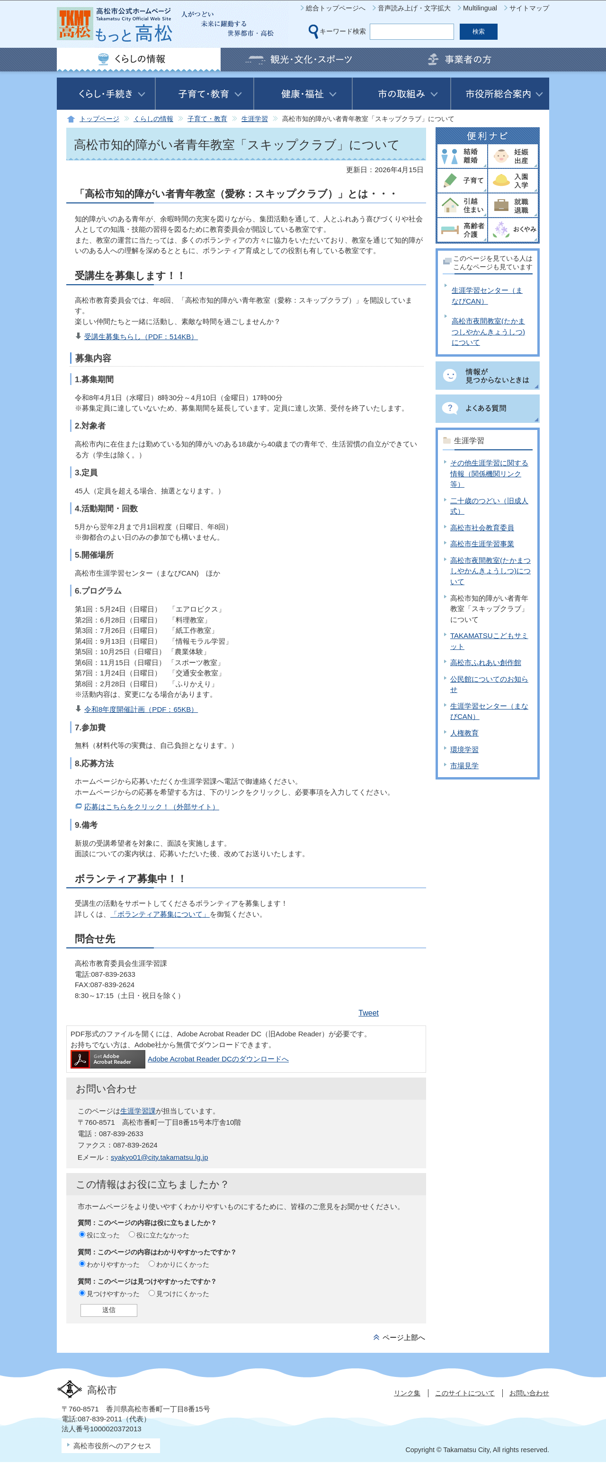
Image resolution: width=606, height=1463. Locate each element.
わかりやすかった (113, 1264)
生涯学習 (254, 119)
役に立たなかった (162, 1235)
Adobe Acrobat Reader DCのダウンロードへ (180, 1059)
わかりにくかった (182, 1264)
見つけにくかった (182, 1293)
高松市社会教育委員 (482, 528)
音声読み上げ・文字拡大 (414, 8)
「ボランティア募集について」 (160, 914)
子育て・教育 (207, 119)
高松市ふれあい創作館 (485, 662)
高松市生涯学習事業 (482, 544)
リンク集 (407, 1393)
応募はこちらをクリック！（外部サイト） (151, 807)
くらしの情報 (153, 119)
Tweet (368, 1013)
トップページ (99, 119)
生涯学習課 (138, 1111)
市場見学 (464, 766)
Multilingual (480, 8)
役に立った (103, 1235)
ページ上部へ (404, 1337)
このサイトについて (465, 1393)
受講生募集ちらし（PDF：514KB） (141, 337)
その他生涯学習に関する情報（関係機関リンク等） (489, 473)
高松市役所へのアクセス (112, 1446)
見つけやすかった (113, 1293)
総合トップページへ (335, 8)
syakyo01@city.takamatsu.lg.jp (159, 1157)
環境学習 (464, 749)
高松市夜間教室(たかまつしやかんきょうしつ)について (488, 331)
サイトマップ (529, 8)
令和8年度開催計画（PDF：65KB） (141, 709)
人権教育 (464, 733)
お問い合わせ (529, 1393)
